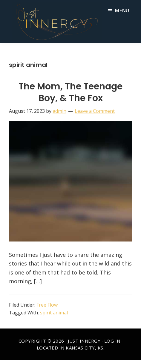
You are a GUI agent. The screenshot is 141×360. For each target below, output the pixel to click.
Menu (122, 10)
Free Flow (47, 305)
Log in (112, 341)
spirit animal (54, 312)
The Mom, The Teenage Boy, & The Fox (70, 92)
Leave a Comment (95, 111)
